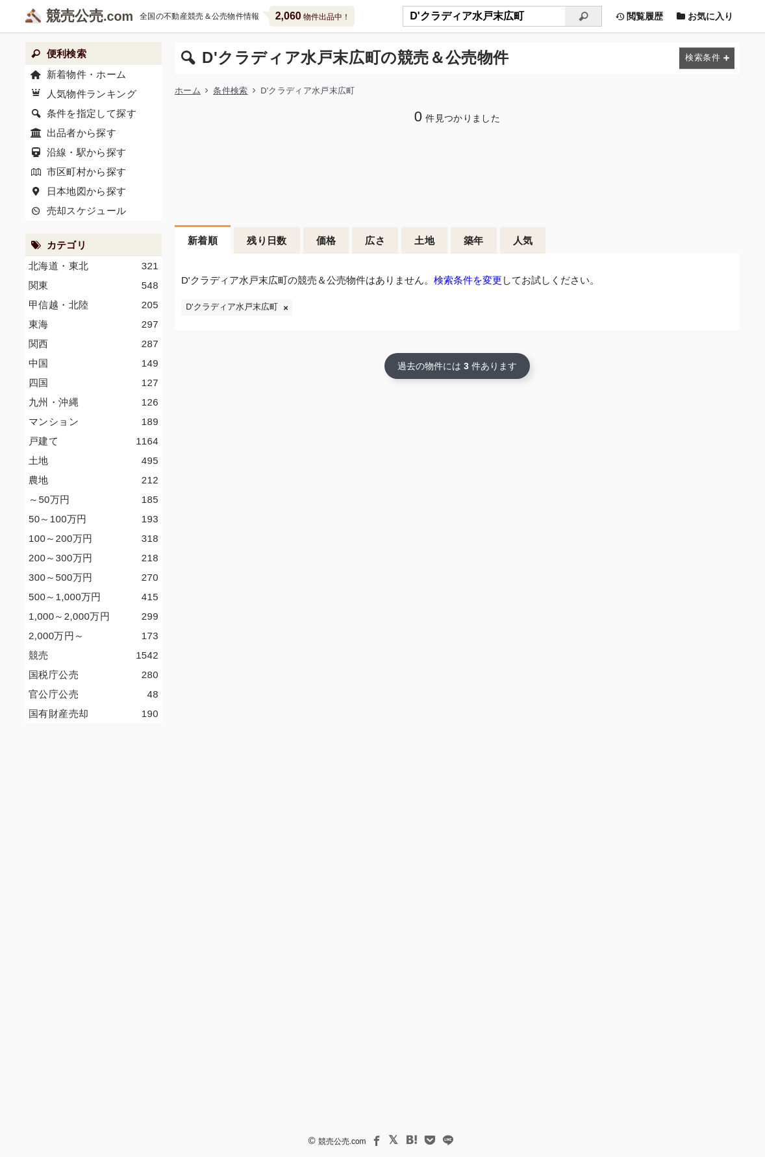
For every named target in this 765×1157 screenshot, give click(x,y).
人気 (523, 240)
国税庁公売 (93, 675)
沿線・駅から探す (87, 152)
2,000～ (93, 636)
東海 (93, 324)
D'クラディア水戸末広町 (231, 306)
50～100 (93, 519)
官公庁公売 (93, 694)
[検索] (583, 16)
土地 (424, 240)
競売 (93, 655)
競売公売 (74, 16)
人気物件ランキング (91, 93)
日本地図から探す (87, 191)
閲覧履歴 (639, 16)
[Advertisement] (457, 173)
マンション (93, 422)
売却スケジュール (87, 210)
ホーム (188, 90)
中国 (93, 363)
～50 (93, 499)
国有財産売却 (93, 714)
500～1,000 (93, 597)
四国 (93, 383)
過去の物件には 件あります (457, 366)
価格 (326, 240)
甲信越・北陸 (93, 305)
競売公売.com (342, 1141)
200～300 (93, 558)
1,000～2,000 (93, 616)
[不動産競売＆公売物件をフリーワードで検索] (484, 16)
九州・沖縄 (93, 402)
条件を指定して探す (91, 113)
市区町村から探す (87, 171)
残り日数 (267, 240)
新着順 (203, 240)
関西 (93, 344)
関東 (93, 285)
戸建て (93, 441)
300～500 (93, 577)
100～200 (93, 538)
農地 (93, 480)
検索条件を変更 (468, 280)
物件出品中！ (312, 15)
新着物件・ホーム (87, 74)
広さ (375, 240)
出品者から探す (82, 132)
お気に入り (704, 16)
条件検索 (230, 90)
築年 (474, 240)
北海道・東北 (93, 266)
